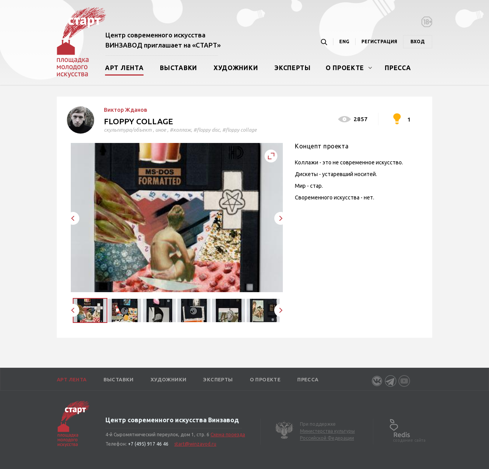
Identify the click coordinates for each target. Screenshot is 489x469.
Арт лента (124, 67)
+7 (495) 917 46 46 (148, 443)
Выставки (178, 67)
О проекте (345, 67)
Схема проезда (227, 434)
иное (160, 129)
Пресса (398, 67)
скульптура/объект (128, 129)
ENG (344, 41)
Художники (236, 67)
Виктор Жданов (125, 110)
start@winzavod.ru (195, 443)
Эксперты (292, 67)
